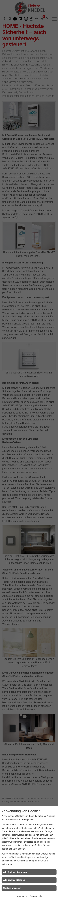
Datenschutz (36, 896)
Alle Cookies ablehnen (14, 880)
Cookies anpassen (12, 888)
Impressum (21, 896)
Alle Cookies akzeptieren (15, 872)
